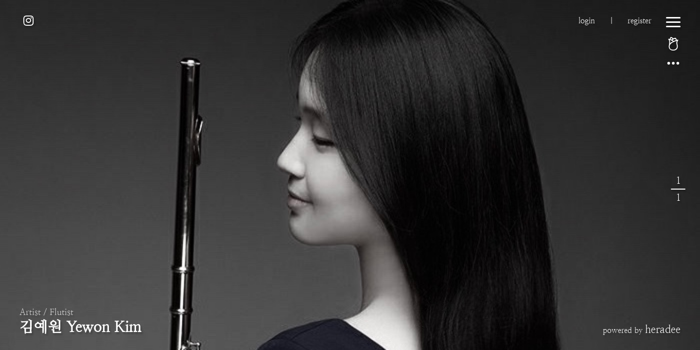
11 (678, 189)
